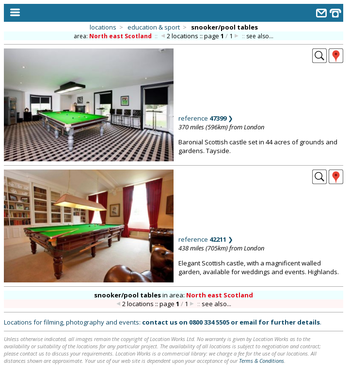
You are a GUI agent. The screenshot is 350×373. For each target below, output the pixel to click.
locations (103, 27)
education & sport (153, 27)
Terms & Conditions (261, 360)
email (248, 322)
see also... (259, 36)
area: (113, 36)
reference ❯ (205, 118)
